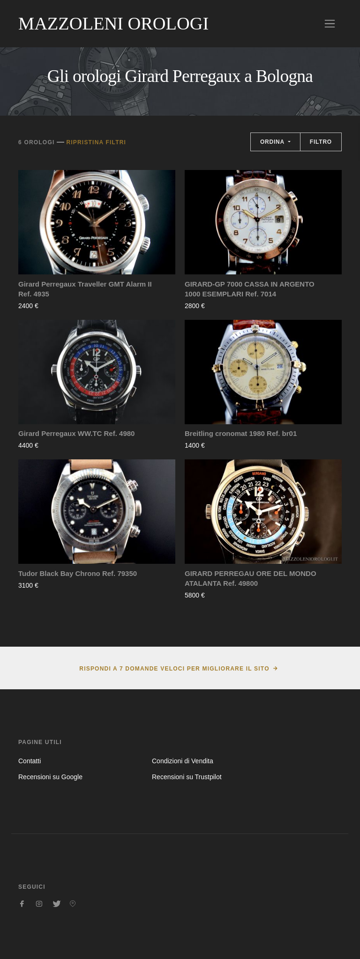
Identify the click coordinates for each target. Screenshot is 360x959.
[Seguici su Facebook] (22, 903)
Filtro (321, 142)
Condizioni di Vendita (182, 761)
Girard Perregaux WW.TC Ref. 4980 (76, 433)
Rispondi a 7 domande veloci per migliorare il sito (174, 668)
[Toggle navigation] (330, 23)
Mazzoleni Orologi (113, 23)
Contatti (29, 761)
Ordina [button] (273, 142)
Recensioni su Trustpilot (187, 777)
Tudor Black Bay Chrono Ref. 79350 (77, 573)
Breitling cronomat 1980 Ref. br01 (241, 433)
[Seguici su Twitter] (55, 903)
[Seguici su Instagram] (38, 903)
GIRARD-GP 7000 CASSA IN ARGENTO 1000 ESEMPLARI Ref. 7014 (250, 289)
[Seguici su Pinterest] (72, 903)
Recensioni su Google (50, 777)
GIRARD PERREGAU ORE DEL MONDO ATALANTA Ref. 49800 (250, 578)
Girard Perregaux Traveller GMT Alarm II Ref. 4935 (85, 289)
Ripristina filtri (96, 142)
